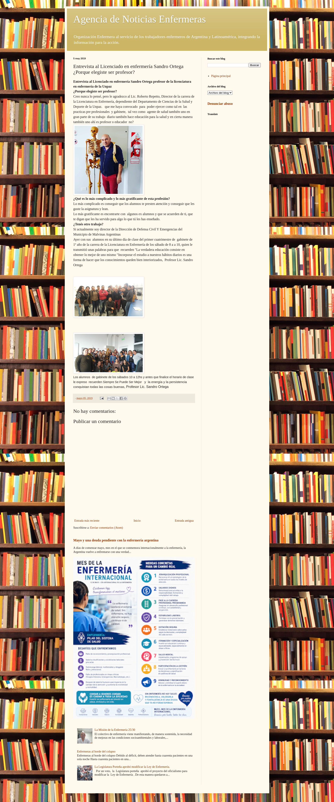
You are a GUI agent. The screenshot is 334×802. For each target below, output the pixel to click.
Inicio (137, 520)
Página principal (221, 76)
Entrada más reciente (86, 520)
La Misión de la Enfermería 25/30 (115, 729)
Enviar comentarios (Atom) (106, 527)
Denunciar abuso (220, 104)
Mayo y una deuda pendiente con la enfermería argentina (115, 540)
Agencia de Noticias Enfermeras (139, 19)
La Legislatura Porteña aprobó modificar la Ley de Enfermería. (132, 766)
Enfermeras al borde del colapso (96, 751)
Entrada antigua (184, 520)
